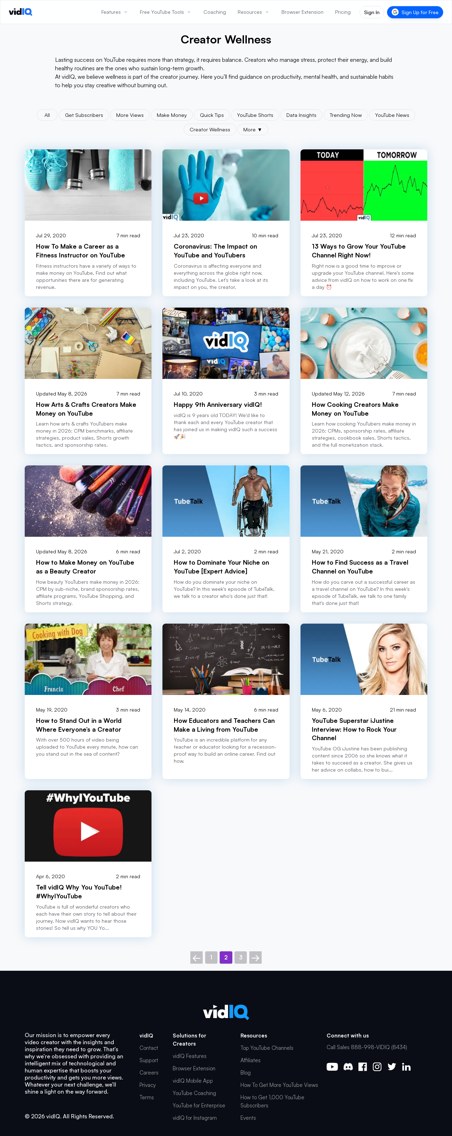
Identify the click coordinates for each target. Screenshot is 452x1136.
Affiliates (250, 1060)
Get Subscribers (84, 115)
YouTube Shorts (255, 115)
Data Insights (301, 115)
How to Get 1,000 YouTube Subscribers (272, 1101)
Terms (146, 1097)
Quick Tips (212, 115)
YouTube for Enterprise (199, 1105)
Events (248, 1117)
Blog (245, 1072)
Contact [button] (148, 1048)
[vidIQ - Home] (20, 12)
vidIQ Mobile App (193, 1080)
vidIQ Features (190, 1056)
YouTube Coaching (194, 1093)
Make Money (172, 115)
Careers (149, 1072)
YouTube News (392, 115)
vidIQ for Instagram (195, 1117)
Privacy (147, 1085)
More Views (130, 115)
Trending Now (346, 115)
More (252, 129)
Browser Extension (194, 1068)
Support (148, 1060)
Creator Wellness (210, 129)
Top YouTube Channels (266, 1048)
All (47, 115)
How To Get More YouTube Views (279, 1085)
